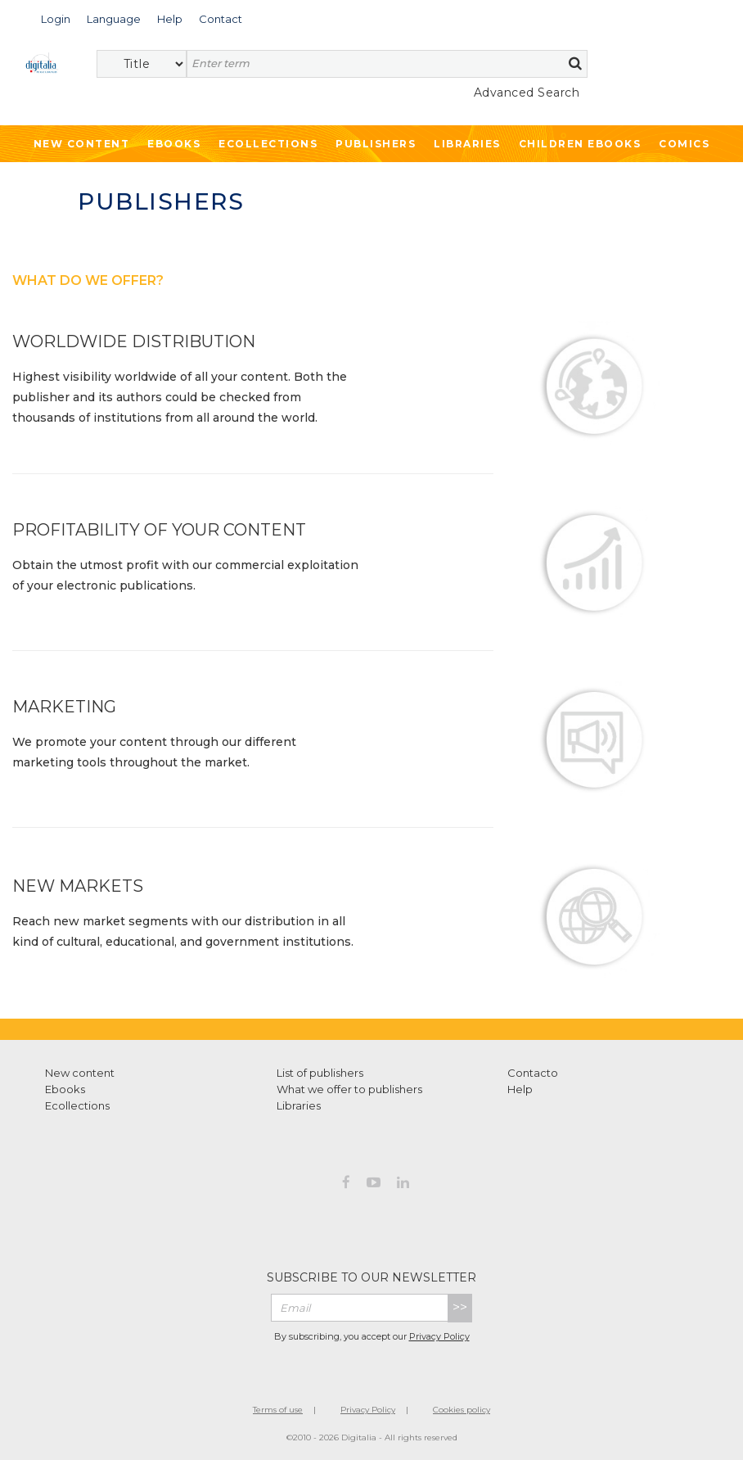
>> (460, 1307)
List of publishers (320, 1072)
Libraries (467, 144)
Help (520, 1089)
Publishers (375, 144)
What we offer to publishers (349, 1089)
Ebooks (173, 144)
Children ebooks (580, 144)
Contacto (532, 1072)
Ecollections (267, 144)
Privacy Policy (439, 1336)
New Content (82, 144)
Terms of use (278, 1409)
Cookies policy (461, 1409)
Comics (684, 144)
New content (80, 1072)
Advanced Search (527, 92)
